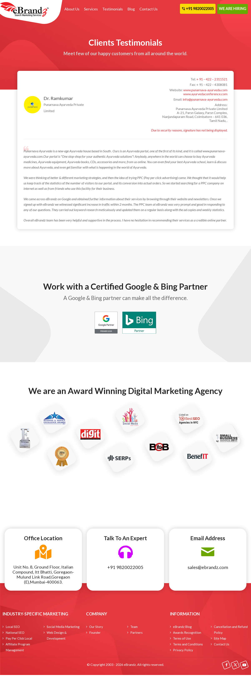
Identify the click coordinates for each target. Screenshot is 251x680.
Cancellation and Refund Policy (231, 629)
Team (134, 627)
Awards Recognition (187, 632)
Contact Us (148, 9)
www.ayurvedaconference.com (205, 94)
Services (91, 9)
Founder (95, 632)
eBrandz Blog (182, 627)
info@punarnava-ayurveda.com (205, 99)
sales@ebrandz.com (208, 567)
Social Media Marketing (63, 627)
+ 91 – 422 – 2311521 (211, 79)
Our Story (96, 627)
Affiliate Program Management (18, 647)
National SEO (15, 632)
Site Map (220, 638)
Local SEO (13, 627)
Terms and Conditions (188, 644)
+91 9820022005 (125, 567)
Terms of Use (182, 638)
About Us (71, 9)
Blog (130, 9)
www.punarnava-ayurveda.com (205, 90)
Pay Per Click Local (19, 638)
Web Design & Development (57, 635)
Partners (136, 632)
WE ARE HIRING (232, 8)
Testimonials (112, 9)
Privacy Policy (183, 650)
